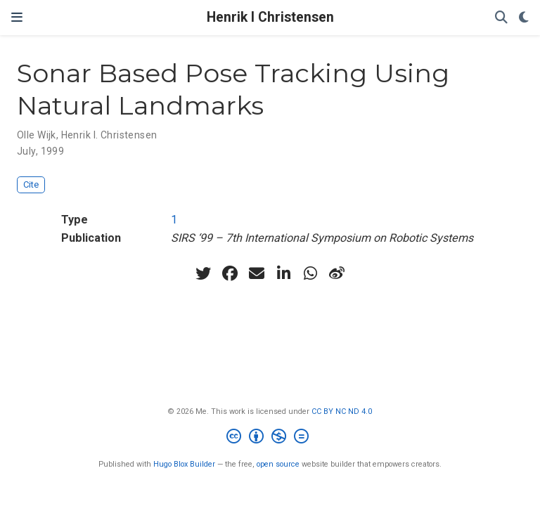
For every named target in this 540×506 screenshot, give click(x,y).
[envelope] (256, 273)
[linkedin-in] (283, 273)
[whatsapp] (310, 273)
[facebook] (229, 273)
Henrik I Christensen (270, 17)
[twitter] (203, 273)
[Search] (501, 18)
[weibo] (336, 273)
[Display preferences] (524, 18)
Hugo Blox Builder (184, 464)
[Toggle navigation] (16, 17)
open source (278, 464)
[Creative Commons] (270, 438)
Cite (31, 184)
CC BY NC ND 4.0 (341, 411)
